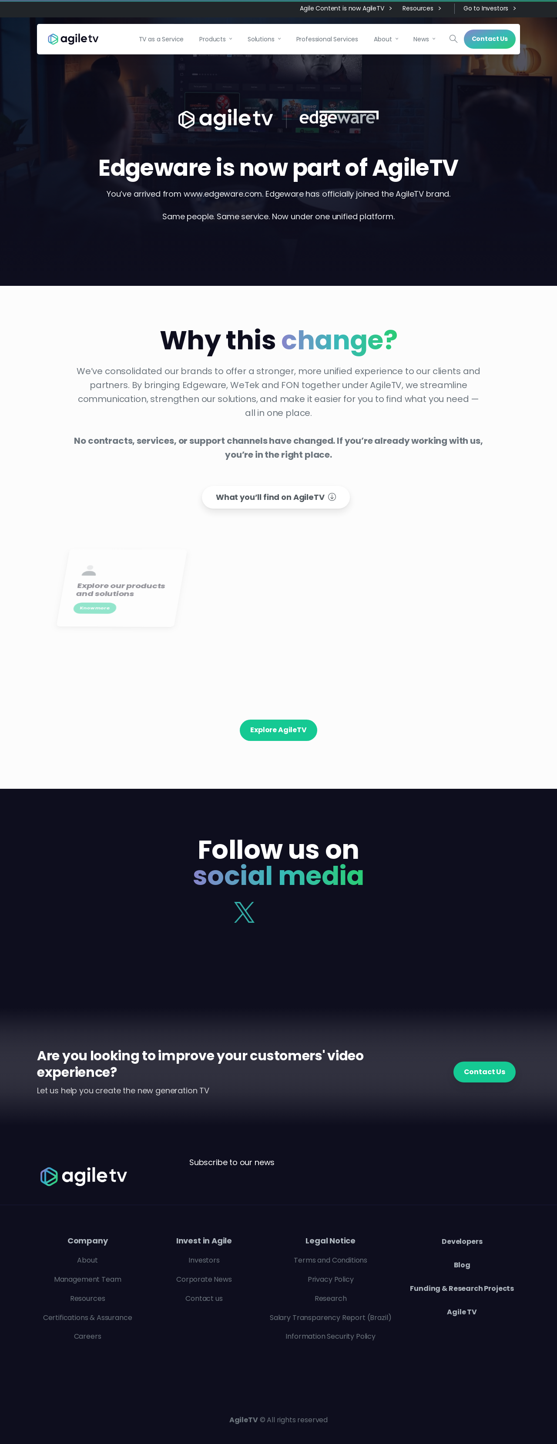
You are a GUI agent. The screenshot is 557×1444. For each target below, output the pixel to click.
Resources (421, 9)
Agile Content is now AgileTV (345, 9)
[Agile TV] (92, 1177)
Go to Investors (489, 9)
